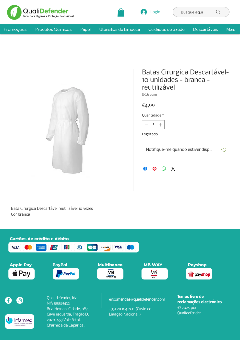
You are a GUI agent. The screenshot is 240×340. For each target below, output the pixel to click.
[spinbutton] (153, 124)
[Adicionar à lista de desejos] (224, 150)
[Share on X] (173, 169)
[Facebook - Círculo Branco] (8, 300)
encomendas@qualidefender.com (137, 299)
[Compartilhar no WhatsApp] (164, 169)
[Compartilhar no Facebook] (145, 169)
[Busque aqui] (201, 12)
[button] (120, 12)
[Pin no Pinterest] (154, 169)
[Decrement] (146, 124)
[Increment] (161, 124)
